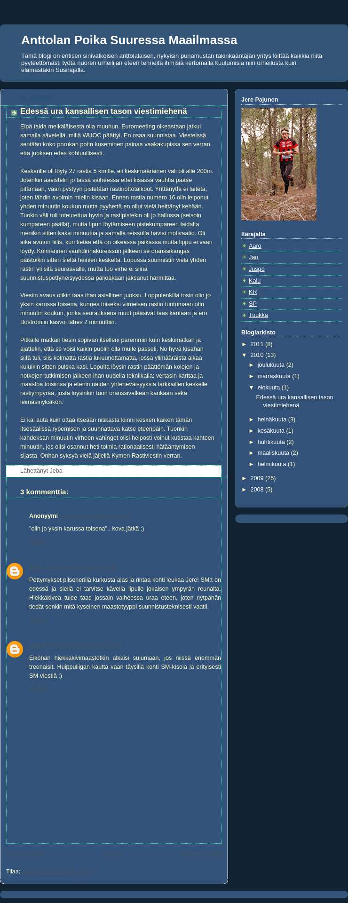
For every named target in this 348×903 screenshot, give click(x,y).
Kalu (255, 280)
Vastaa (38, 541)
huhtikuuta (272, 442)
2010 (258, 355)
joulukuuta (272, 365)
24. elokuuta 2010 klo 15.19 (85, 645)
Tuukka (258, 315)
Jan (253, 257)
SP (253, 304)
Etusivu (112, 853)
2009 (258, 478)
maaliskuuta (274, 453)
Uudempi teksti (25, 853)
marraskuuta (275, 376)
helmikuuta (273, 464)
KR (253, 292)
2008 (258, 489)
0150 (35, 567)
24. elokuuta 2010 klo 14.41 (81, 567)
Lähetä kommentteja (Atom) (58, 871)
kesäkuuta (272, 431)
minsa (37, 645)
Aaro (255, 246)
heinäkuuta (273, 419)
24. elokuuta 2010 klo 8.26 (95, 516)
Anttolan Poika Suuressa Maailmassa (129, 40)
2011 (258, 344)
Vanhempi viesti (200, 853)
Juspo (257, 269)
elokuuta (270, 387)
